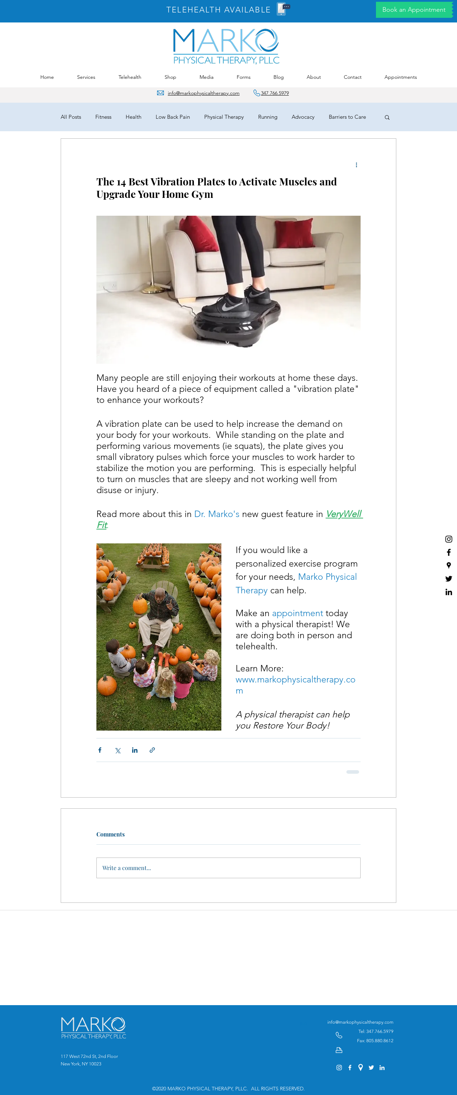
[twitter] (448, 578)
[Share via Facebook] (99, 750)
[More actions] (356, 164)
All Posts (71, 117)
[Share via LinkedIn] (134, 750)
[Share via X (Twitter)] (117, 750)
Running (267, 117)
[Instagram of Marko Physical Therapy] (448, 539)
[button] (86, 77)
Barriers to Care (347, 117)
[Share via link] (152, 750)
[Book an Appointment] (414, 10)
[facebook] (448, 552)
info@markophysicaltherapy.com (360, 1022)
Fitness (103, 117)
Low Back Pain (173, 117)
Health (133, 117)
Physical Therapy (224, 117)
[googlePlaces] (448, 565)
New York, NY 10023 (81, 1063)
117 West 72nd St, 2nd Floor (89, 1056)
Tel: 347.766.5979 (375, 1031)
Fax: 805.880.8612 (375, 1040)
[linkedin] (448, 592)
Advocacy (303, 117)
